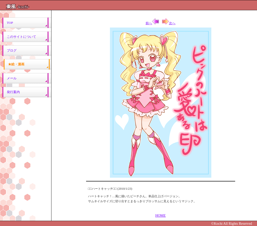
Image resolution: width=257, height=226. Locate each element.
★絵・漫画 (16, 64)
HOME (160, 215)
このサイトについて (21, 37)
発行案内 (13, 92)
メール (10, 78)
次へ (168, 23)
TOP (10, 23)
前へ (152, 23)
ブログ (12, 50)
